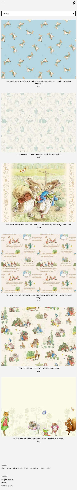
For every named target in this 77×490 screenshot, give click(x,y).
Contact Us (34, 468)
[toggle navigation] (2, 3)
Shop (3, 468)
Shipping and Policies (20, 468)
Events (42, 468)
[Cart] (74, 3)
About (9, 468)
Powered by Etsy (6, 486)
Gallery (48, 468)
